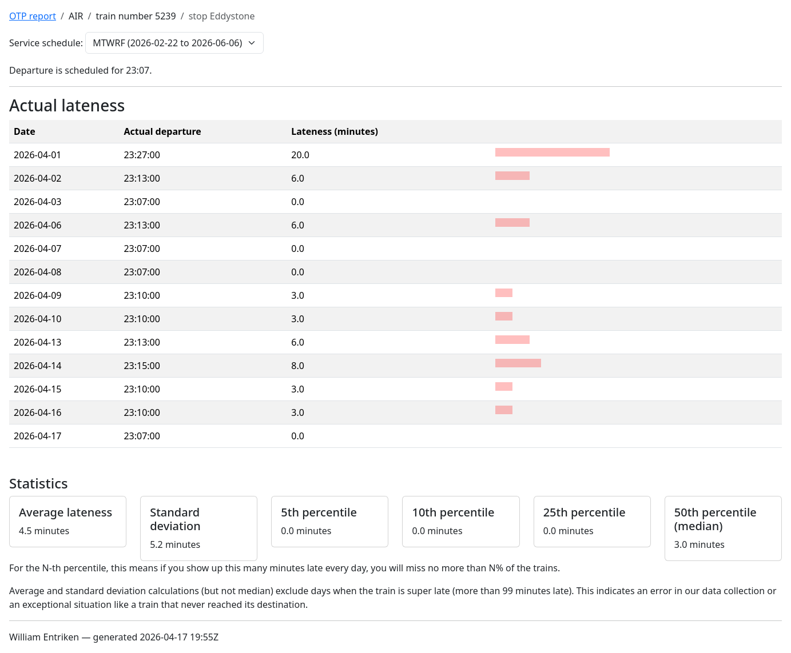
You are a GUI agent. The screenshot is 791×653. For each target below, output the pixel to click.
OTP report (32, 16)
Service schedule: (46, 43)
